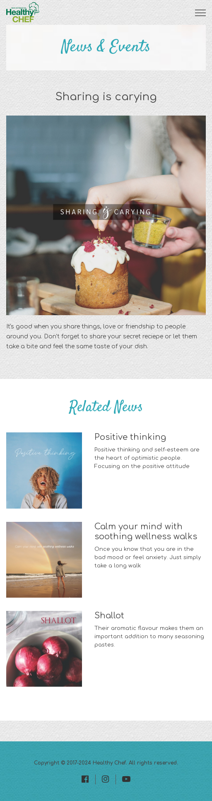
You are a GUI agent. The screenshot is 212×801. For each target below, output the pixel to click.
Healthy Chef (109, 763)
